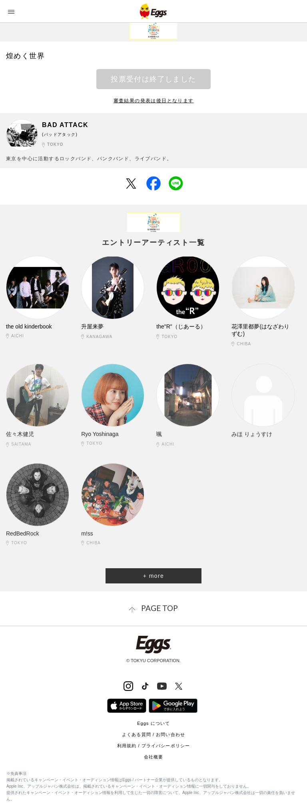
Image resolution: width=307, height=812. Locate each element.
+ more (153, 576)
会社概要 (153, 756)
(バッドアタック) (60, 134)
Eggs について (153, 723)
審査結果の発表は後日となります (154, 100)
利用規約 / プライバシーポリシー (153, 745)
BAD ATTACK (65, 124)
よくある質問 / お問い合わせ (153, 734)
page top (159, 608)
